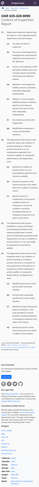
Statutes (14, 465)
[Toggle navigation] (35, 3)
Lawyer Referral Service (10, 401)
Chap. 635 (14, 8)
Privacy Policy (6, 453)
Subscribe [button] (6, 377)
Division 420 (24, 8)
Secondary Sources (8, 450)
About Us (4, 437)
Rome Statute (16, 481)
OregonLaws (17, 3)
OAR (7, 8)
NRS (12, 468)
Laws (13, 471)
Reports (4, 447)
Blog (3, 434)
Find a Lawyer (6, 430)
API (2, 440)
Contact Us (5, 444)
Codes (13, 458)
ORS (17, 474)
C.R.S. (13, 461)
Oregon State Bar (11, 394)
